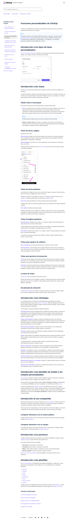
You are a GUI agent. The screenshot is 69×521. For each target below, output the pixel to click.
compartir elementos (43, 429)
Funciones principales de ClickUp (29, 494)
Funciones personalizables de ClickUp (11, 37)
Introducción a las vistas (26, 506)
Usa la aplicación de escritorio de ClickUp (31, 503)
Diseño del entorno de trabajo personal (30, 500)
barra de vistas (42, 146)
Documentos (25, 476)
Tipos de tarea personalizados (28, 53)
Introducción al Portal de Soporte (10, 63)
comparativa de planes (27, 37)
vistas (26, 89)
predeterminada (49, 198)
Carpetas (24, 471)
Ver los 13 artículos (8, 70)
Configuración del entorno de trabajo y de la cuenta (10, 41)
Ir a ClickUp (23, 517)
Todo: (23, 108)
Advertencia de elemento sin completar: (31, 360)
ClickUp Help (7, 13)
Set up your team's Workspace (28, 497)
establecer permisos (25, 439)
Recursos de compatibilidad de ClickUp (10, 67)
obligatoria (23, 198)
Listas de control (26, 480)
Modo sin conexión (9, 59)
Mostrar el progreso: (26, 345)
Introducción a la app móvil (9, 55)
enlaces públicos (29, 419)
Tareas (24, 475)
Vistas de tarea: (25, 136)
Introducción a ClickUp (25, 13)
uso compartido (50, 401)
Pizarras (24, 482)
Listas (23, 473)
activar (60, 383)
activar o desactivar (42, 302)
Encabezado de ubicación (27, 290)
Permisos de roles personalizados (29, 452)
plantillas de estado (38, 386)
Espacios (24, 469)
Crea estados (24, 378)
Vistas (23, 478)
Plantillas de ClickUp (57, 486)
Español (31, 517)
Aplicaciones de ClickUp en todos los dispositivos (10, 50)
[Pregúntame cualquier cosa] (23, 9)
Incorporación (15, 13)
